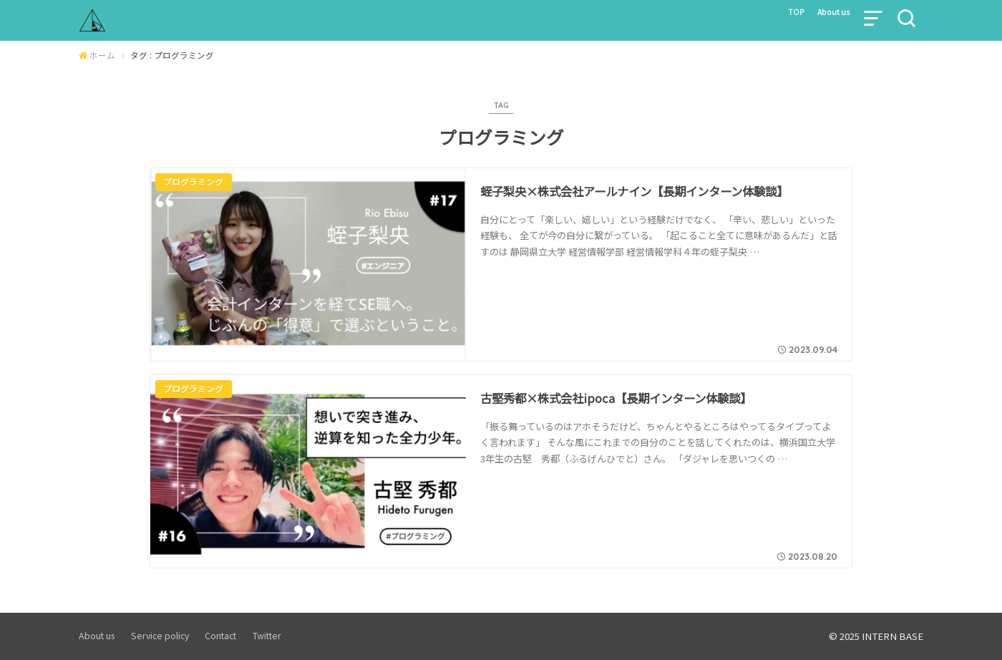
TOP (781, 16)
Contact (220, 636)
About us (828, 16)
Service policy (160, 636)
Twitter (267, 636)
